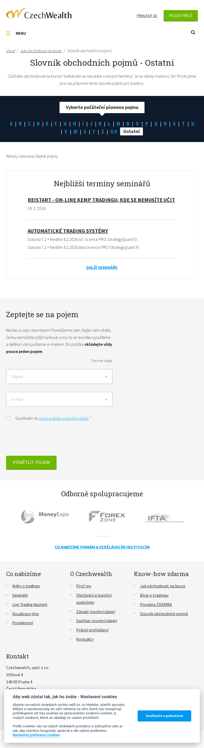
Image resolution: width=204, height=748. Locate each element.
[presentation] (46, 440)
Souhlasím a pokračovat (164, 716)
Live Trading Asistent (31, 604)
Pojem (17, 376)
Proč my (83, 586)
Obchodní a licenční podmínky (94, 599)
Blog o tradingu (154, 595)
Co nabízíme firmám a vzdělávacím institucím (102, 547)
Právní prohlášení (92, 630)
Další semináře (102, 267)
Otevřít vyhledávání (193, 32)
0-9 (118, 132)
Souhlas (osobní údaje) (96, 621)
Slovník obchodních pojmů (164, 614)
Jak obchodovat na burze (162, 586)
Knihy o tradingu (27, 586)
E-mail (17, 399)
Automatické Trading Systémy (68, 231)
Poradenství (23, 623)
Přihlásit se (147, 15)
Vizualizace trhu (26, 614)
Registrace (181, 15)
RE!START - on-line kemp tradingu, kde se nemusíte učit (101, 200)
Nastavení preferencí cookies (36, 735)
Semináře (20, 595)
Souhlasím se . (49, 418)
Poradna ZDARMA (156, 604)
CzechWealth (38, 13)
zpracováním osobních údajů (63, 418)
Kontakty (85, 639)
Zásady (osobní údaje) (95, 611)
